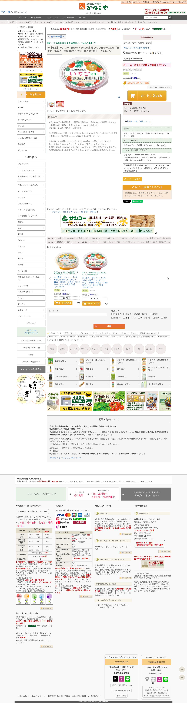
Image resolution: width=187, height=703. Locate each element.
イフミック (52, 340)
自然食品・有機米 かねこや (145, 522)
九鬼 (106, 349)
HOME (20, 108)
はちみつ (150, 349)
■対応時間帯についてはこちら (30, 39)
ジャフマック (23, 286)
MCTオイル (63, 340)
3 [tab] (104, 413)
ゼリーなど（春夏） (81, 242)
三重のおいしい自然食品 (28, 185)
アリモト (21, 304)
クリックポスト (23, 633)
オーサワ (73, 349)
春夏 (68, 242)
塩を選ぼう (29, 94)
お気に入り (52, 17)
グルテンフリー (24, 164)
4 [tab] (106, 413)
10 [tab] (117, 413)
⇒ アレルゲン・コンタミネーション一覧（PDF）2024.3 (71, 212)
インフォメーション (121, 657)
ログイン (23, 12)
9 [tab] (115, 413)
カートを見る (127, 2)
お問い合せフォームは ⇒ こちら (147, 519)
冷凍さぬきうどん (149, 337)
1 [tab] (101, 413)
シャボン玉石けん (25, 203)
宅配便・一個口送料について (138, 121)
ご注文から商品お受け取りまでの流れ (109, 600)
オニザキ (117, 349)
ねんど (20, 252)
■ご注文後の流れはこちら (28, 47)
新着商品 (36, 17)
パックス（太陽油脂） (27, 210)
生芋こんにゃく (117, 337)
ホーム (3, 22)
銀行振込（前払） (59, 559)
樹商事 (20, 258)
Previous (49, 402)
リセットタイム (163, 337)
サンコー (134, 333)
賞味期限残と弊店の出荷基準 (106, 584)
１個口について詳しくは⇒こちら (33, 511)
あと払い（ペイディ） (63, 563)
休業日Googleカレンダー (122, 690)
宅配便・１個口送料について (29, 506)
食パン (128, 349)
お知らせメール (168, 2)
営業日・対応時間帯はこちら (122, 685)
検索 (170, 17)
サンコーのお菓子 (24, 22)
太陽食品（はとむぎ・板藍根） (29, 278)
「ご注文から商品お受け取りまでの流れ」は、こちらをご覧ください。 (112, 606)
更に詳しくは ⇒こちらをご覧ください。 (66, 458)
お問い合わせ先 (141, 506)
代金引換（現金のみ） (63, 538)
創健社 (20, 222)
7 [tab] (112, 413)
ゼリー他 (59, 22)
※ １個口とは (31, 70)
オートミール (53, 337)
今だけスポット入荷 (26, 132)
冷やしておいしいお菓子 (43, 22)
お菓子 (12, 22)
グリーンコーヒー (86, 333)
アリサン (21, 126)
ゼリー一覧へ (58, 36)
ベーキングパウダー (68, 337)
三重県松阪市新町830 (156, 662)
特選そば (136, 337)
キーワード (53, 311)
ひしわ (20, 298)
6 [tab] (110, 413)
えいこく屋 (22, 271)
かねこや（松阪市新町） (69, 571)
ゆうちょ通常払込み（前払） (63, 555)
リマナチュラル (24, 316)
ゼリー (93, 242)
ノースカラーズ (100, 333)
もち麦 (128, 337)
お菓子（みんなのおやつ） (29, 114)
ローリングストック (26, 170)
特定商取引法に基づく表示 (59, 696)
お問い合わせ (181, 2)
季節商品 (21, 144)
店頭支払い (59, 565)
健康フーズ (22, 310)
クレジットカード (62, 544)
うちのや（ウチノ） (26, 292)
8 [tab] (113, 413)
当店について (22, 17)
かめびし (95, 349)
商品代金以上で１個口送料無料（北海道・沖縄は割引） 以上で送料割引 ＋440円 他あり (109, 29)
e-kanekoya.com (121, 662)
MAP (155, 528)
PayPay (58, 547)
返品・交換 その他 (103, 506)
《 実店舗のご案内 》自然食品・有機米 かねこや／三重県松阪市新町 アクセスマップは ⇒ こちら (152, 575)
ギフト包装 (22, 150)
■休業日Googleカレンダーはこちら (30, 43)
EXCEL (161, 564)
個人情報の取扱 (79, 696)
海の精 (20, 234)
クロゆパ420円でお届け (27, 138)
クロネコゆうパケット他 (27, 613)
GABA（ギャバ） (71, 333)
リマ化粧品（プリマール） (29, 216)
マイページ (68, 17)
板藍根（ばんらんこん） (148, 333)
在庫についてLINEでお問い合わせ (137, 43)
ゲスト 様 (5, 12)
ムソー (20, 228)
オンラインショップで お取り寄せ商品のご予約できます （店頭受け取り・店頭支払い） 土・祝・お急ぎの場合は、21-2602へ (157, 691)
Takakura (21, 240)
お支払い (59, 506)
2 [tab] (102, 413)
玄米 (91, 337)
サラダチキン (82, 337)
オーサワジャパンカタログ (118, 333)
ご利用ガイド (156, 2)
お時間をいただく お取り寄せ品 (29, 177)
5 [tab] (108, 413)
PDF (153, 564)
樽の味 (20, 265)
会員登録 (146, 2)
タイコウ (21, 246)
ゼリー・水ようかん (93, 238)
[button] (50, 279)
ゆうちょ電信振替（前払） (62, 550)
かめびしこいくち (102, 337)
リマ (161, 349)
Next (168, 402)
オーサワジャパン (25, 120)
